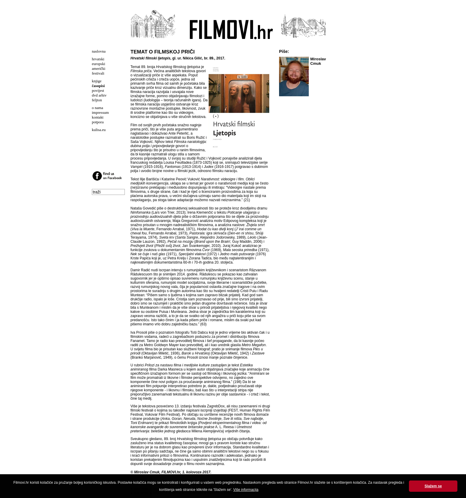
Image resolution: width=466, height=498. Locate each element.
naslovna (99, 51)
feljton (97, 100)
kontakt (97, 117)
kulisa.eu (99, 129)
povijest (98, 90)
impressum (100, 112)
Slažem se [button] (433, 486)
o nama (97, 107)
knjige (97, 81)
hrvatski (98, 59)
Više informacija (245, 490)
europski (98, 64)
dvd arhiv (99, 95)
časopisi (98, 85)
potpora (98, 122)
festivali (98, 73)
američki (98, 68)
